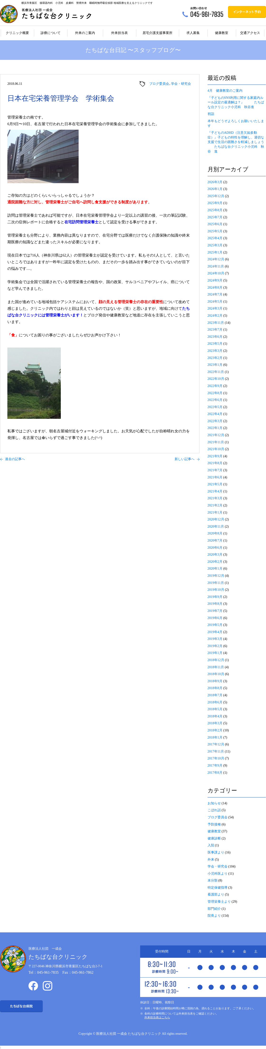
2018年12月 (216, 660)
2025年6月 (215, 224)
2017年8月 (215, 772)
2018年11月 (216, 667)
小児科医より (218, 873)
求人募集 (193, 33)
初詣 (211, 114)
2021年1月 (215, 512)
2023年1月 (215, 365)
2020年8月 (215, 533)
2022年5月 (215, 407)
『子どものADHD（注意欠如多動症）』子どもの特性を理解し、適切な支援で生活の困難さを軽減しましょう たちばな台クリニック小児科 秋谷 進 (236, 142)
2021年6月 (215, 477)
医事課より (216, 852)
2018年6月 (215, 702)
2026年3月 (215, 182)
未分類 (213, 880)
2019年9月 (215, 597)
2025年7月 (215, 217)
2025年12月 (216, 196)
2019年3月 (215, 639)
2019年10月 (216, 589)
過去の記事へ (15, 459)
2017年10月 (216, 758)
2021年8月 (215, 463)
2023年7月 (215, 329)
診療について (51, 33)
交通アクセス (250, 33)
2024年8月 (215, 287)
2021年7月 (215, 470)
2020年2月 (215, 561)
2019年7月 (215, 611)
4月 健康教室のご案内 (225, 90)
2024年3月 (215, 308)
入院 (211, 845)
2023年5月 (215, 343)
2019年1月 (215, 653)
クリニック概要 (17, 33)
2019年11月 (216, 583)
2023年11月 (216, 322)
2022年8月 (215, 393)
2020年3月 (215, 554)
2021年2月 (215, 505)
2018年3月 (215, 723)
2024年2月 (215, 315)
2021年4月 (215, 491)
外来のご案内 (85, 33)
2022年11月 (216, 372)
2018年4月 (215, 716)
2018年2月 (215, 730)
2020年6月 (215, 547)
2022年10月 (216, 379)
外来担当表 (119, 33)
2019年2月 (215, 646)
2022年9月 (215, 386)
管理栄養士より (219, 901)
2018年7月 (215, 695)
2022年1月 (215, 428)
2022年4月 (215, 414)
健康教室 (221, 33)
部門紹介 (214, 909)
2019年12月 (216, 575)
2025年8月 (215, 210)
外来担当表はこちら (157, 1017)
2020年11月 (216, 526)
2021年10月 (216, 449)
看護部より (216, 894)
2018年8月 (215, 688)
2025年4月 (215, 238)
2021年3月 (215, 498)
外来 (211, 859)
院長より (214, 915)
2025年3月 (215, 245)
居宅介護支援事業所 (157, 33)
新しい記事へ (185, 459)
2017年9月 (215, 765)
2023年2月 (215, 358)
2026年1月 (215, 189)
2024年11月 (216, 266)
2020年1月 (215, 568)
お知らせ (214, 803)
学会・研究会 (181, 84)
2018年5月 (215, 709)
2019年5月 (215, 625)
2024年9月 (215, 280)
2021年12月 (216, 435)
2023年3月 (215, 351)
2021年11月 (216, 442)
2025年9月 (215, 203)
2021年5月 (215, 484)
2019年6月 (215, 618)
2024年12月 (216, 259)
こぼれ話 (214, 810)
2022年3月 (215, 421)
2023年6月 (215, 337)
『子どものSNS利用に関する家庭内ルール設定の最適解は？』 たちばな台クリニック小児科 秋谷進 (236, 102)
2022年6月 (215, 400)
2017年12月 (216, 744)
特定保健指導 (218, 887)
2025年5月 (215, 231)
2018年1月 (215, 737)
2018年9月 (215, 681)
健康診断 (214, 838)
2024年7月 (215, 294)
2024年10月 (216, 273)
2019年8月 (215, 604)
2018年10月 (216, 674)
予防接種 (214, 824)
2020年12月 (216, 519)
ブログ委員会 (159, 84)
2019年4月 (215, 632)
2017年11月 (216, 751)
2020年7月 (215, 540)
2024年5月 (215, 301)
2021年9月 (215, 456)
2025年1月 (215, 252)
